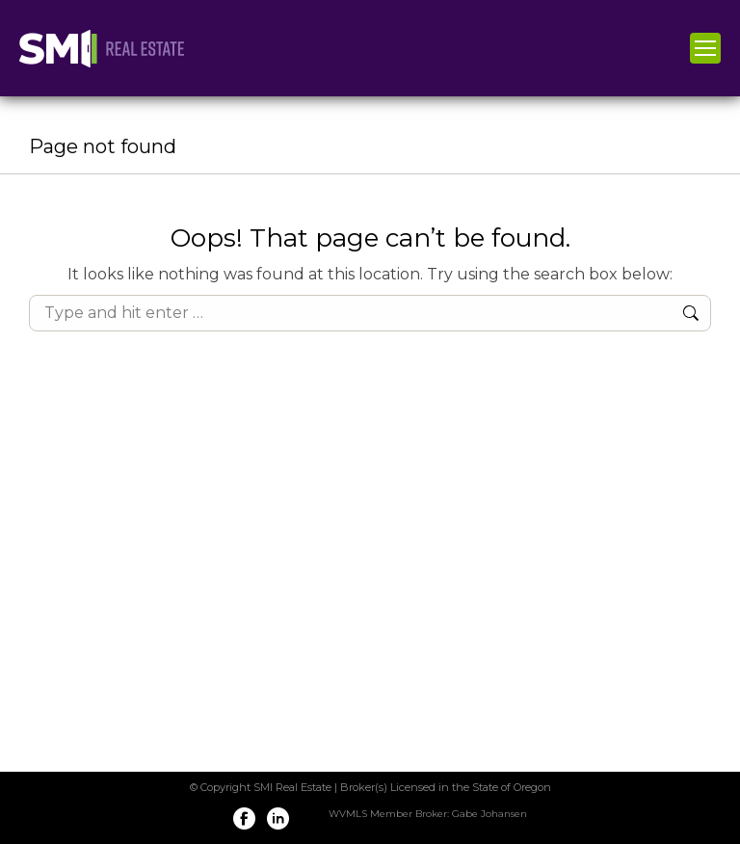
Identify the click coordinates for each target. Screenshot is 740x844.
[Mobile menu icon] (705, 48)
